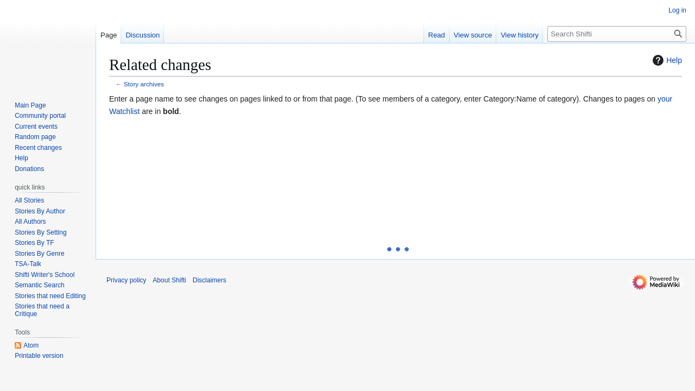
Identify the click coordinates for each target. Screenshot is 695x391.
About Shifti (169, 280)
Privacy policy (126, 280)
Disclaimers (209, 280)
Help (666, 60)
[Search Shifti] (616, 34)
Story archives (144, 83)
